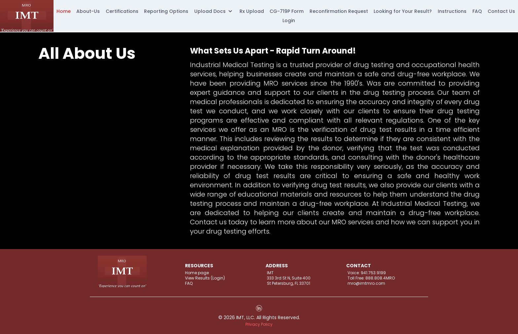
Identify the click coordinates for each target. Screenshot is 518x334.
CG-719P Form (287, 11)
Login (288, 20)
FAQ (477, 11)
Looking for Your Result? (403, 11)
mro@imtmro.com (366, 283)
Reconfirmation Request (339, 11)
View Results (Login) (205, 278)
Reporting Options (166, 11)
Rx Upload (252, 11)
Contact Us (501, 11)
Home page (197, 273)
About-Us (88, 11)
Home (63, 11)
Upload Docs (214, 11)
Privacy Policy (259, 324)
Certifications (122, 11)
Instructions (452, 11)
